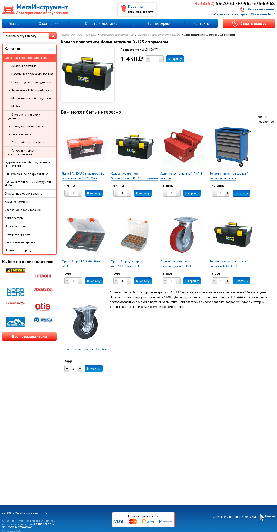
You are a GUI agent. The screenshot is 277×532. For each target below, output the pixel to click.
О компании (48, 23)
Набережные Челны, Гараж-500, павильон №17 (243, 14)
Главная (15, 23)
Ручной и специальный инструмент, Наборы (28, 183)
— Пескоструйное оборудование (30, 82)
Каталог (91, 34)
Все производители (29, 336)
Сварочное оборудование (23, 210)
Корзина (135, 6)
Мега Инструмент (71, 34)
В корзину (175, 59)
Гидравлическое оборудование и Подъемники (27, 164)
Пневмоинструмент (17, 226)
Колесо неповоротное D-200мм (85, 349)
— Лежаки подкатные (22, 66)
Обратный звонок (260, 9)
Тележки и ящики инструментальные (159, 34)
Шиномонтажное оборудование (26, 174)
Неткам (270, 516)
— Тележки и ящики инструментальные (21, 152)
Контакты (201, 23)
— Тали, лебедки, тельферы (26, 142)
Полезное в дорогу (18, 250)
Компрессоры (14, 218)
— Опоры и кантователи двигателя (24, 116)
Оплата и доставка (101, 23)
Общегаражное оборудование (117, 34)
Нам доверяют (159, 23)
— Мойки (14, 106)
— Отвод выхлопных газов (26, 126)
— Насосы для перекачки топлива (30, 74)
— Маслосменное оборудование (30, 98)
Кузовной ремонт (16, 202)
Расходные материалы (20, 242)
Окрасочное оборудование (23, 193)
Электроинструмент (18, 234)
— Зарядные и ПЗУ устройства (28, 90)
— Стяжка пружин (19, 134)
